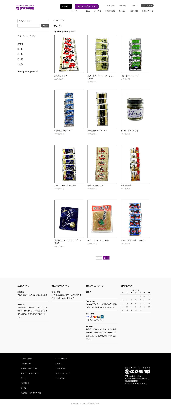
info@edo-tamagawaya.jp (139, 383)
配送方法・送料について (30, 373)
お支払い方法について (29, 368)
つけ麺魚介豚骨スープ (63, 131)
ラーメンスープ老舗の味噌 (65, 185)
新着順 (72, 31)
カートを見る (61, 368)
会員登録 (123, 5)
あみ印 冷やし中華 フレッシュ (134, 240)
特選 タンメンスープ (129, 76)
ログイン (134, 5)
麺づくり (97, 11)
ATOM (62, 378)
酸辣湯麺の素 (126, 185)
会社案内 (122, 11)
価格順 (66, 31)
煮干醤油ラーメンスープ (97, 131)
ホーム (74, 11)
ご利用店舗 (110, 11)
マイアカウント (109, 5)
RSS (57, 378)
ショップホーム (26, 359)
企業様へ (66, 6)
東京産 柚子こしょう (129, 131)
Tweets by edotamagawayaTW (27, 72)
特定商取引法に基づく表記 (31, 393)
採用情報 (134, 11)
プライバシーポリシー (64, 373)
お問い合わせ (147, 11)
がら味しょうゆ (60, 76)
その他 (62, 20)
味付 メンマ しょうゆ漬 (98, 240)
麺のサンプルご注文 (86, 6)
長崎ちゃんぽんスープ (96, 185)
